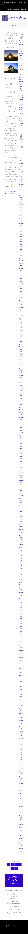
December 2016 (21, 370)
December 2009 (21, 778)
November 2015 (21, 425)
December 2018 (21, 302)
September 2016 (21, 383)
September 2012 (21, 612)
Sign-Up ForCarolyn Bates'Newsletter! (14, 880)
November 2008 (21, 817)
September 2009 (21, 791)
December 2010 (21, 715)
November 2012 (21, 600)
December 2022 (21, 197)
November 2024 (21, 165)
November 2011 (21, 659)
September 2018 (21, 320)
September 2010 (21, 733)
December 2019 (21, 270)
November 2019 (21, 276)
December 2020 (21, 225)
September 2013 (21, 549)
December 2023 (21, 190)
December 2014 (21, 482)
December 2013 (21, 531)
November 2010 (21, 722)
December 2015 (21, 419)
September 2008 (21, 829)
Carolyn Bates (14, 18)
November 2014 (21, 488)
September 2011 (21, 670)
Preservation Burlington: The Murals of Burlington (21, 48)
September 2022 (21, 209)
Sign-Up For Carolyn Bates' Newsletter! (16, 9)
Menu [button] (15, 25)
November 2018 (21, 309)
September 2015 (21, 437)
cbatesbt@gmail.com (16, 909)
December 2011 (21, 652)
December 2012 (21, 594)
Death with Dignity (21, 125)
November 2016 (21, 377)
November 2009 (21, 785)
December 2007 (21, 850)
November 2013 (21, 537)
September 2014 (21, 500)
